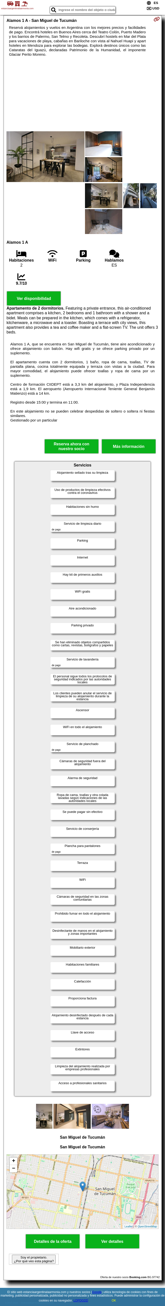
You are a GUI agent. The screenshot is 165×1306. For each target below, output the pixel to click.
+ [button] (13, 1161)
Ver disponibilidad (34, 298)
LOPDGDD (80, 1300)
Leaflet (128, 1226)
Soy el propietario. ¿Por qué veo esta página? (34, 1259)
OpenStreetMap (147, 1226)
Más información (128, 446)
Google (97, 1292)
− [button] (13, 1168)
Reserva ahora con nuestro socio (71, 446)
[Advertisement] (83, 94)
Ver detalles (112, 1241)
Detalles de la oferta (52, 1241)
